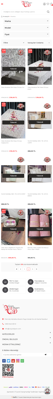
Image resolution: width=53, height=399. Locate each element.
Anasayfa (5, 16)
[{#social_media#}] (4, 361)
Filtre (14, 43)
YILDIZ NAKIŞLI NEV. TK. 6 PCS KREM (38, 195)
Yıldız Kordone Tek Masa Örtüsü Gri (12, 87)
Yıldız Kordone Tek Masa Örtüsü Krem (38, 88)
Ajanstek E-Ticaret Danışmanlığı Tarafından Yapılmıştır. (26, 392)
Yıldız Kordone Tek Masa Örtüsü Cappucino (11, 142)
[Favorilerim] (48, 4)
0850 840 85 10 (9, 324)
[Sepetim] (51, 4)
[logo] (27, 4)
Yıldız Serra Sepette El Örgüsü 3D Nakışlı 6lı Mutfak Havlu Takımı (12, 248)
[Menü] (2, 4)
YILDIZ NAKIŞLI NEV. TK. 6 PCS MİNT (13, 194)
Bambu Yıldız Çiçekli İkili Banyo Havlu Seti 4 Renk (38, 248)
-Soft (14, 397)
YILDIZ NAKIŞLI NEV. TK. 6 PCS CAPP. (38, 142)
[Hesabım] (44, 4)
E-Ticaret (20, 397)
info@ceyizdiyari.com (11, 329)
